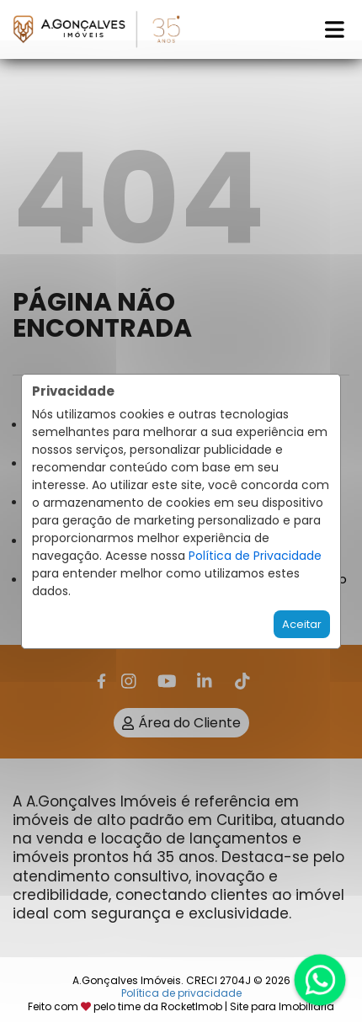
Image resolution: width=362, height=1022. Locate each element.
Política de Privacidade (255, 555)
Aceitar (302, 624)
